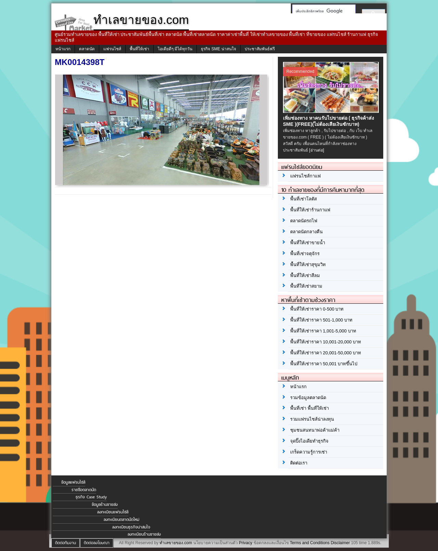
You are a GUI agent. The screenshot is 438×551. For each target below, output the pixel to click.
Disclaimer (340, 542)
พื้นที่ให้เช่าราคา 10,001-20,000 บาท (325, 341)
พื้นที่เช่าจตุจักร (305, 253)
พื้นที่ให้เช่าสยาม (306, 286)
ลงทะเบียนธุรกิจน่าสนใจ (131, 527)
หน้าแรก (62, 49)
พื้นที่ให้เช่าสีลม (305, 275)
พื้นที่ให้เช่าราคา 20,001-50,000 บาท (325, 352)
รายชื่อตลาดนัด (84, 489)
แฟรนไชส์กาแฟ (305, 176)
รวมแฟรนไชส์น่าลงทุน (312, 419)
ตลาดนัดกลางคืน (306, 231)
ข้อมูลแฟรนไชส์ (73, 482)
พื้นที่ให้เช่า (139, 49)
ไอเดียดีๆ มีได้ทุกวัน (175, 49)
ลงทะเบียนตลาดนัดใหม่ (121, 519)
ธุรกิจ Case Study (91, 497)
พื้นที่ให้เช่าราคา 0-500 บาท (317, 309)
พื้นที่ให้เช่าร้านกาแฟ (310, 209)
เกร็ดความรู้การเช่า (308, 452)
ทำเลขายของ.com (175, 542)
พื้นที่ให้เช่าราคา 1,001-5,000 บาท (323, 330)
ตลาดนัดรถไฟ (303, 220)
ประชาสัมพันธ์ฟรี (260, 49)
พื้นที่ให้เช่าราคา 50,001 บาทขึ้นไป (323, 363)
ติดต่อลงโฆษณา (97, 542)
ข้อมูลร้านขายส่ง (105, 504)
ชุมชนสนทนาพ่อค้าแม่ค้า (314, 430)
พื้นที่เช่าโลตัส (303, 198)
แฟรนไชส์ (112, 49)
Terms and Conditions (310, 542)
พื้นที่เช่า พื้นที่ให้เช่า (309, 408)
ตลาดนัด (87, 49)
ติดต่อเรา (298, 462)
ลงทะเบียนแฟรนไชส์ (112, 512)
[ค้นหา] (322, 11)
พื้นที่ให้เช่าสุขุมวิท (308, 264)
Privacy (245, 542)
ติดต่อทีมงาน (65, 542)
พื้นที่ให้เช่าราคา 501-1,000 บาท (321, 320)
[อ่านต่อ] (316, 150)
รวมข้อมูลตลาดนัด (308, 397)
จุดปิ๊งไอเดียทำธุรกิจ (309, 441)
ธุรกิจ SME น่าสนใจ (218, 49)
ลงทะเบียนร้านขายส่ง (144, 534)
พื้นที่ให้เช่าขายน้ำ (307, 242)
